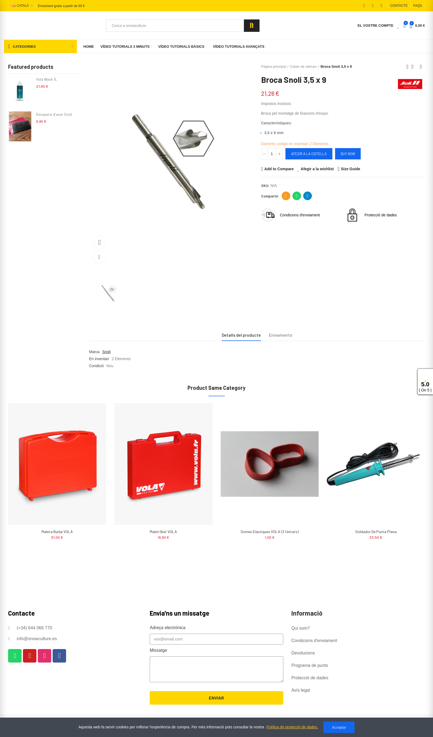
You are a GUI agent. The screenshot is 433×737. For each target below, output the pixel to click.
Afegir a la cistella (309, 154)
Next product (421, 66)
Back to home (414, 66)
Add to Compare (279, 169)
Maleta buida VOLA (57, 531)
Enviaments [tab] (280, 334)
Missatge (158, 650)
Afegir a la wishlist (317, 169)
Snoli (106, 352)
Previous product (407, 66)
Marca (94, 352)
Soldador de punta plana (376, 531)
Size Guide (350, 169)
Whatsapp (297, 196)
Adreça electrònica (286, 196)
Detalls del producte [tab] (241, 334)
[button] (399, 5)
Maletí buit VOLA (163, 531)
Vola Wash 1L (46, 79)
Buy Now (348, 154)
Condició (96, 366)
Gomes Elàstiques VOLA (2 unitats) (270, 531)
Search (252, 25)
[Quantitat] (272, 153)
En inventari (99, 359)
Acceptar (339, 727)
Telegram (307, 196)
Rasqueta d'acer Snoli (54, 114)
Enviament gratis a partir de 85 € (61, 6)
